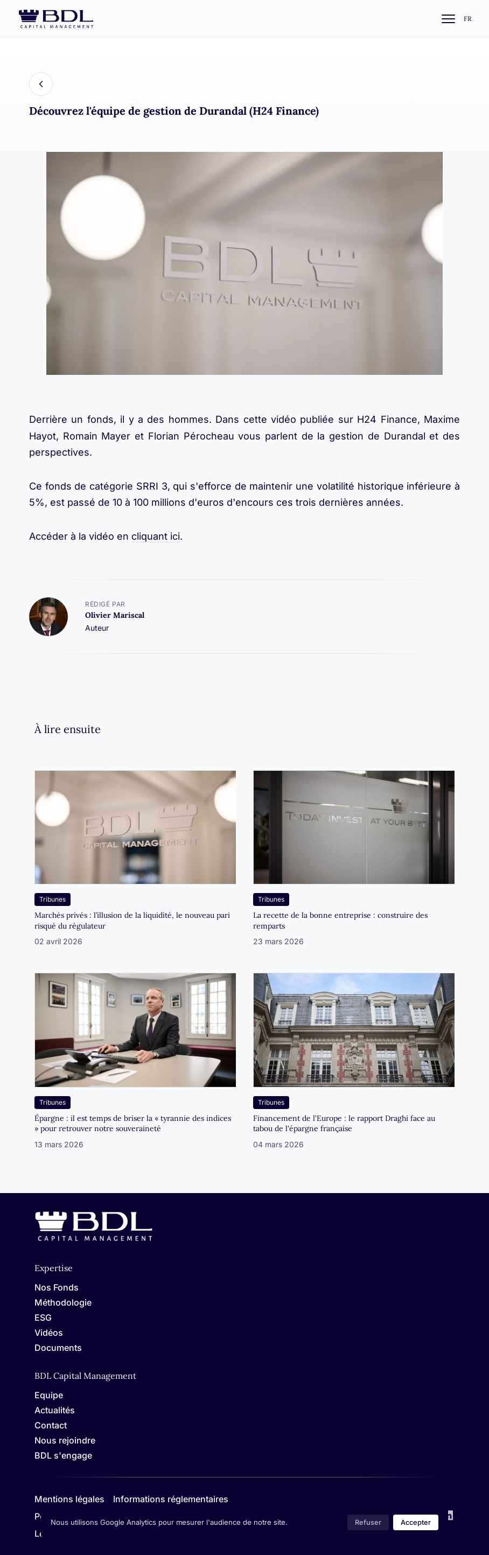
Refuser (368, 1522)
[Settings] (468, 19)
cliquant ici (155, 536)
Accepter (416, 1522)
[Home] (93, 1239)
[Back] (41, 84)
